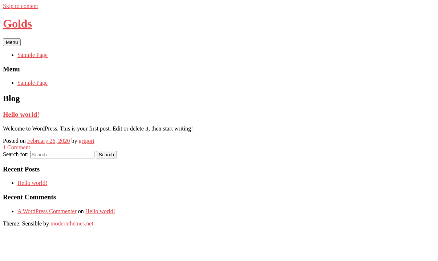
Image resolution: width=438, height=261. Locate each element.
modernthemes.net (71, 223)
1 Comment (16, 147)
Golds (17, 23)
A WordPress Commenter (47, 211)
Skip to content (20, 6)
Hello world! (32, 183)
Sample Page (32, 55)
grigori (86, 141)
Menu (12, 42)
